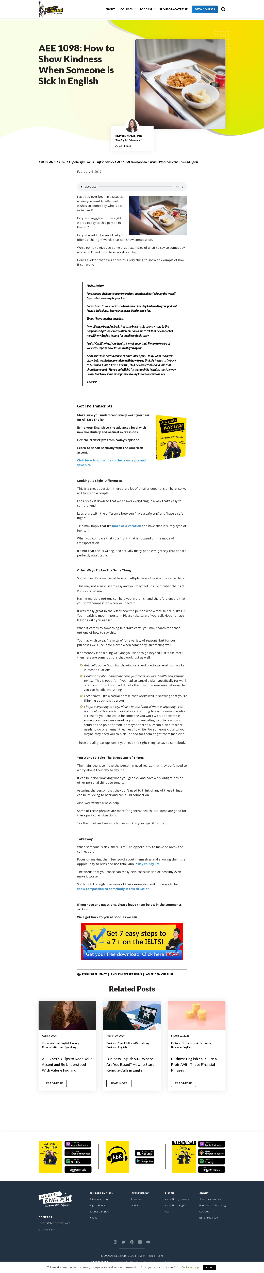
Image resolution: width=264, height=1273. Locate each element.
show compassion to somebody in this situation (113, 889)
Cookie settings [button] (190, 1267)
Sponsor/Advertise (167, 9)
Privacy (140, 1261)
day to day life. (149, 864)
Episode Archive (98, 1205)
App (167, 1217)
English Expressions (80, 162)
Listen (170, 1199)
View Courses (199, 10)
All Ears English (101, 1199)
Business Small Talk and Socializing (127, 1042)
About (107, 9)
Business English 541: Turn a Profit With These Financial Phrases (196, 1064)
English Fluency (104, 162)
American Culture (52, 162)
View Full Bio (123, 145)
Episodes (136, 1205)
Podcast (140, 9)
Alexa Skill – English (176, 1211)
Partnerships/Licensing (213, 1211)
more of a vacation (126, 526)
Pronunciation (51, 1042)
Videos (93, 1223)
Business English (116, 1047)
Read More (55, 1089)
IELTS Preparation (210, 1223)
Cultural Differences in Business (191, 1042)
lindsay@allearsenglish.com (55, 1228)
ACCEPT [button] (209, 1267)
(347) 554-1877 (48, 1235)
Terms (151, 1261)
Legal (161, 1261)
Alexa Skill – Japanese (177, 1205)
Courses (122, 9)
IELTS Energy (140, 1199)
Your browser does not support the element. (132, 186)
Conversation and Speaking (59, 1047)
